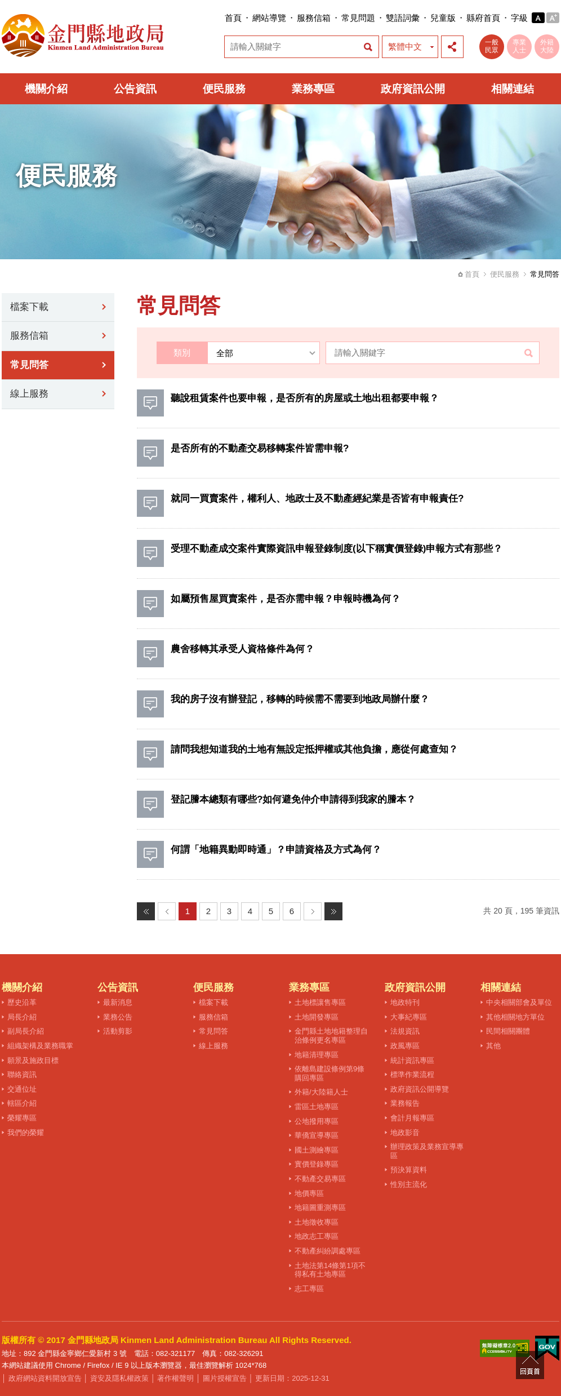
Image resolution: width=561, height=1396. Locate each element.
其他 (493, 1046)
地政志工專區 (317, 1236)
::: (221, 18)
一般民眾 (491, 46)
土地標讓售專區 (320, 1002)
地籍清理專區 (317, 1055)
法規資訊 (405, 1031)
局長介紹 (22, 1017)
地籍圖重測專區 (320, 1207)
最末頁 (333, 911)
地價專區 (309, 1193)
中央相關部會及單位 (519, 1002)
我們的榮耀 (25, 1132)
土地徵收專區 (317, 1222)
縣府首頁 (483, 18)
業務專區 (313, 89)
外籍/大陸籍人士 (321, 1092)
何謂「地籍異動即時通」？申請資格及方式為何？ (276, 849)
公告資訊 (135, 89)
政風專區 (405, 1046)
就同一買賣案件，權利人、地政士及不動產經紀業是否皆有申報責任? (317, 498)
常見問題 (358, 18)
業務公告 (117, 1017)
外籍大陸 (547, 46)
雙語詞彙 (403, 18)
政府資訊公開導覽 (419, 1089)
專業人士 (519, 46)
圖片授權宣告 (225, 1378)
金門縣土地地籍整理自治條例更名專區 (331, 1035)
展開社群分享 (452, 47)
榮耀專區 (22, 1118)
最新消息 (117, 1002)
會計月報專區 (412, 1118)
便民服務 (224, 89)
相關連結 (512, 89)
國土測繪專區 (317, 1150)
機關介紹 (46, 89)
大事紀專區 (408, 1017)
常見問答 (29, 365)
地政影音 (405, 1132)
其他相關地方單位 (515, 1017)
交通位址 (22, 1089)
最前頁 (146, 911)
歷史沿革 (22, 1002)
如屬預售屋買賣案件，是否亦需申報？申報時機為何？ (285, 598)
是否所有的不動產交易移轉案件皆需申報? (260, 448)
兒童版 (443, 18)
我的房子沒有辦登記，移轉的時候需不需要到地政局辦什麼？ (300, 699)
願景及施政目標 (33, 1060)
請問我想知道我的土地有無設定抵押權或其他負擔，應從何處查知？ (314, 749)
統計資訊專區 (412, 1060)
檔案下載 (29, 307)
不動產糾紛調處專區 (327, 1251)
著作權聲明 (175, 1378)
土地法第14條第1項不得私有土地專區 (330, 1270)
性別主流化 (408, 1184)
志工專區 (309, 1288)
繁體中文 (405, 46)
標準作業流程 (412, 1074)
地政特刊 (405, 1002)
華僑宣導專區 (317, 1135)
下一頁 (313, 911)
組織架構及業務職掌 (40, 1046)
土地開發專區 (317, 1017)
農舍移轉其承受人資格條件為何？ (242, 649)
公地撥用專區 (317, 1121)
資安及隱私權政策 (119, 1378)
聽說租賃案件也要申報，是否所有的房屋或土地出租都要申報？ (305, 398)
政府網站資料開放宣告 (45, 1378)
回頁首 (530, 1365)
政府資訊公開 (413, 89)
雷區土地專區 (317, 1106)
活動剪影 (117, 1031)
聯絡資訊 (22, 1074)
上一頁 (167, 911)
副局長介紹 (25, 1031)
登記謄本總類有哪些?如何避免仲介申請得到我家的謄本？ (293, 799)
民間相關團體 (508, 1031)
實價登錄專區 (317, 1164)
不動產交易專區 (320, 1179)
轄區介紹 (22, 1103)
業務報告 (405, 1103)
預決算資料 (408, 1169)
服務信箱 (314, 18)
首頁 (233, 18)
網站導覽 (269, 18)
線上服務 (29, 393)
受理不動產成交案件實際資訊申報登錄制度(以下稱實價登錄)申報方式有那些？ (336, 548)
